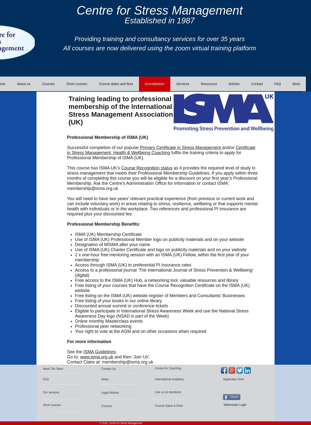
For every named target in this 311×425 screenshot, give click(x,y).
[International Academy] (170, 379)
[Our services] (56, 392)
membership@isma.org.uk (92, 188)
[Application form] (236, 379)
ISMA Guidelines (99, 351)
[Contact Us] (113, 368)
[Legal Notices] (114, 392)
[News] (115, 379)
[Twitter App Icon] (239, 370)
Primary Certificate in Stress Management (180, 147)
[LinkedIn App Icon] (247, 370)
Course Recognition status (147, 168)
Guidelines (199, 173)
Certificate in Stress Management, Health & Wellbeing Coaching (161, 150)
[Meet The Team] (61, 368)
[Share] (231, 397)
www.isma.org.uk (96, 356)
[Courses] (114, 406)
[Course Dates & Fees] (170, 405)
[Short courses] (56, 405)
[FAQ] (57, 379)
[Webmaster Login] (235, 405)
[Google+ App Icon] (232, 370)
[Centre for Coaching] (169, 368)
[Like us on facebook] (168, 392)
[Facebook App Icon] (224, 370)
